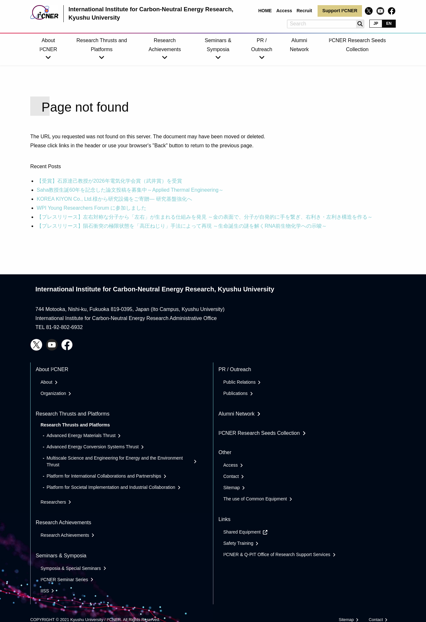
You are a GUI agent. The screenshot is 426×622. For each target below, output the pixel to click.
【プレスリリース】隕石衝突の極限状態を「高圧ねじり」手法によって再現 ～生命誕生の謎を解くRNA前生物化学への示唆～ (182, 226)
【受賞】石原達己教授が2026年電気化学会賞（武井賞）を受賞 (109, 181)
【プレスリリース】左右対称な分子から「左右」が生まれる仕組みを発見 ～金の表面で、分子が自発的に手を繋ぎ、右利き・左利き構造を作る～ (205, 217)
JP (376, 23)
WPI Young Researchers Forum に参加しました (91, 208)
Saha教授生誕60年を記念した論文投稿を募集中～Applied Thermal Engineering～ (130, 190)
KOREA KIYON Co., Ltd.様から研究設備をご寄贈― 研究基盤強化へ (114, 199)
